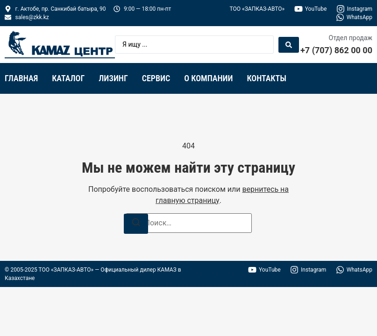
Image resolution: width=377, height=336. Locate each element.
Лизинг (113, 78)
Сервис (156, 78)
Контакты (266, 78)
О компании (208, 78)
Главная (21, 78)
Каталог (68, 78)
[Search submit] (288, 45)
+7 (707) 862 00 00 (336, 50)
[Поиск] (136, 224)
